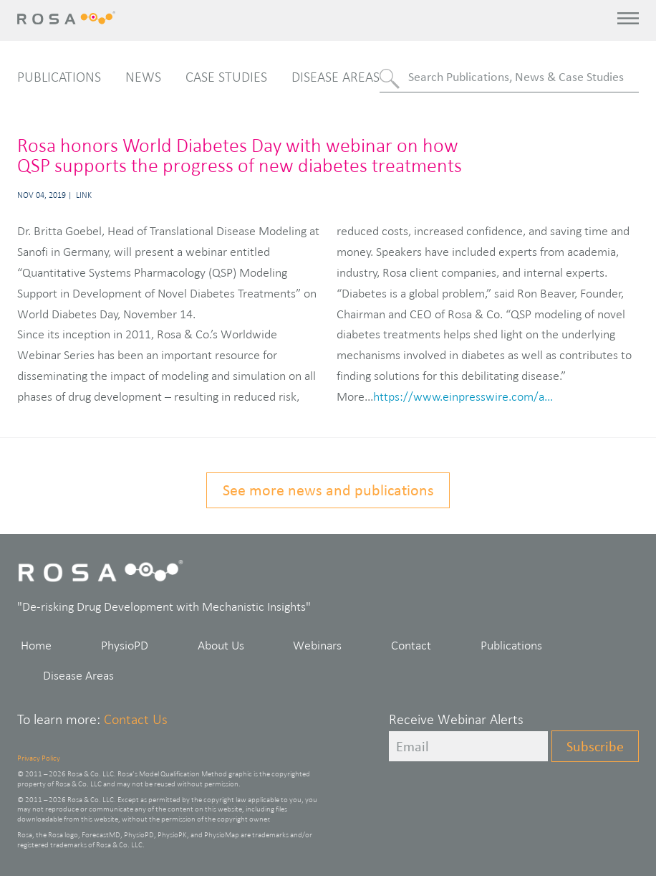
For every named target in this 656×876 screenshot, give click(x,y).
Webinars (317, 645)
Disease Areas (335, 77)
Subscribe (595, 746)
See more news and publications (328, 490)
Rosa (69, 17)
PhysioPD (124, 645)
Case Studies (226, 77)
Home (36, 645)
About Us (221, 645)
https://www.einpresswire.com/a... (463, 396)
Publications (59, 77)
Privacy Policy (38, 757)
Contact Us (136, 719)
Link (84, 195)
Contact (411, 645)
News (143, 77)
